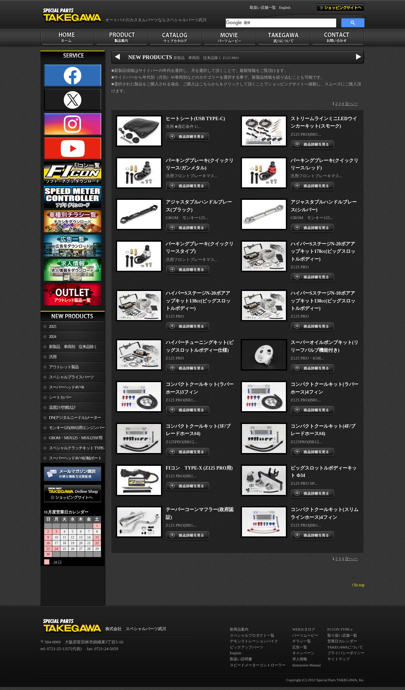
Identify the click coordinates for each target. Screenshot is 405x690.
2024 (52, 336)
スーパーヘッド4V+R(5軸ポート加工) (71, 459)
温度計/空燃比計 (62, 407)
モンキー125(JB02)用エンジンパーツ (72, 429)
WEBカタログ (303, 629)
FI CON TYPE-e (339, 629)
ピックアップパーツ (246, 647)
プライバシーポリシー (345, 653)
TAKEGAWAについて (345, 647)
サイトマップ (338, 659)
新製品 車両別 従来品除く (73, 346)
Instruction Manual (306, 665)
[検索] (281, 23)
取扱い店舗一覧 (263, 7)
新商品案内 (239, 629)
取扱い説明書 (241, 659)
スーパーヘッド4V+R (66, 387)
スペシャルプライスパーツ (71, 377)
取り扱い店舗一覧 (342, 635)
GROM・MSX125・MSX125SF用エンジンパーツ (71, 439)
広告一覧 (299, 647)
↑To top (358, 585)
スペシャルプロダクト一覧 (252, 635)
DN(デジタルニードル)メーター (75, 417)
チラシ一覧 (301, 641)
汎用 (52, 356)
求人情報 (299, 659)
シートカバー (60, 397)
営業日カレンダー (342, 641)
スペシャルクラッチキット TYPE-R (72, 449)
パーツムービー (305, 635)
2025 (52, 326)
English (285, 7)
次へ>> (351, 103)
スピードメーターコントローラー (258, 665)
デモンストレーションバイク (254, 641)
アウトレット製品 (64, 367)
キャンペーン (303, 653)
